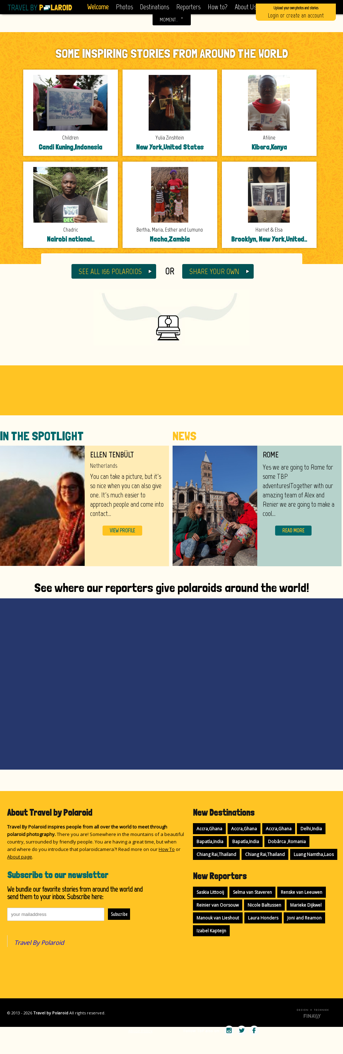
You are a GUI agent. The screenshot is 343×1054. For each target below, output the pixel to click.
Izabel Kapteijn (211, 931)
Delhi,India (311, 829)
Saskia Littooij (210, 892)
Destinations (154, 7)
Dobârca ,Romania (287, 841)
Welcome (98, 7)
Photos (124, 7)
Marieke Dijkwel (306, 905)
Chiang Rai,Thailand (216, 854)
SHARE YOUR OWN (214, 271)
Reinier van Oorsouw (218, 905)
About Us (246, 7)
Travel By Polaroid (39, 942)
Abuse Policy (140, 1030)
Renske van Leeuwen (301, 892)
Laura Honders (263, 918)
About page (19, 856)
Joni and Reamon (304, 918)
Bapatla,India (210, 841)
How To (167, 849)
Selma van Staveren (252, 892)
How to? (218, 7)
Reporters (188, 7)
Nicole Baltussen (264, 905)
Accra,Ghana (209, 829)
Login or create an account (296, 11)
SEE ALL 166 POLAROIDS (110, 271)
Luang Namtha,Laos (314, 854)
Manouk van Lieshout (218, 918)
